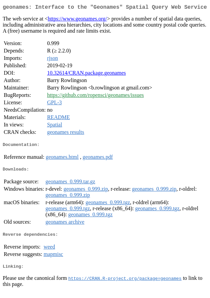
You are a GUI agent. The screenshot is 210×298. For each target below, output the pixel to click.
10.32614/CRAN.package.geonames (86, 74)
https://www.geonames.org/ (77, 20)
